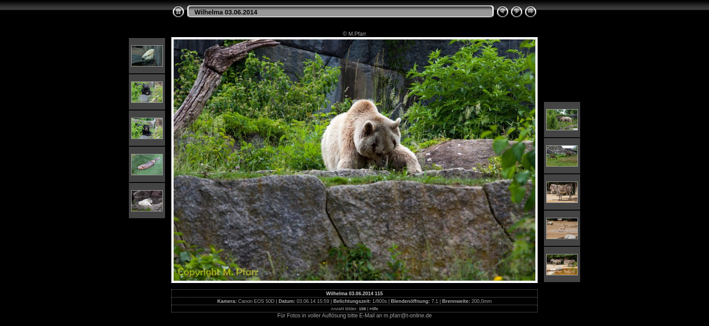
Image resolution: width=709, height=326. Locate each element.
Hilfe (373, 308)
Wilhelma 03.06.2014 (225, 12)
